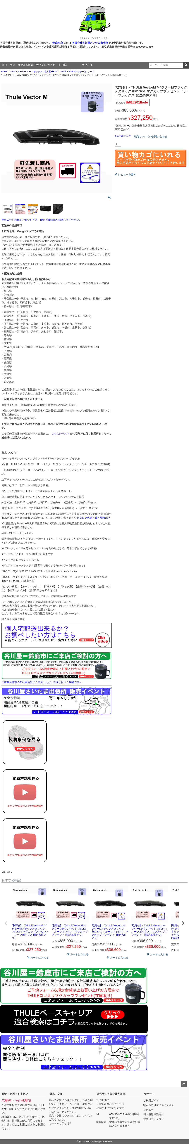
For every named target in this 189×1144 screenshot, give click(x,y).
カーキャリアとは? (60, 1123)
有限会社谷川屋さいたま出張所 (89, 42)
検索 (186, 65)
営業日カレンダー (153, 1118)
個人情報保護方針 (153, 1114)
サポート (149, 1093)
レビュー (148, 1109)
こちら (23, 1108)
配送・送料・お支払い (15, 1093)
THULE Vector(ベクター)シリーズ (77, 71)
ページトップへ (184, 1084)
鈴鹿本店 (57, 42)
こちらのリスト (60, 433)
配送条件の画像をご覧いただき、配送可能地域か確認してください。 (41, 219)
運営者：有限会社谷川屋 (111, 1093)
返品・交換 (55, 1093)
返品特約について (123, 136)
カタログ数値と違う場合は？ (93, 517)
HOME (4, 71)
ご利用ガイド (45, 65)
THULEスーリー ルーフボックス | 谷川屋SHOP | (34, 71)
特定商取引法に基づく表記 (158, 1105)
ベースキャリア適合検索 (17, 65)
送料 (62, 65)
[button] (5, 923)
